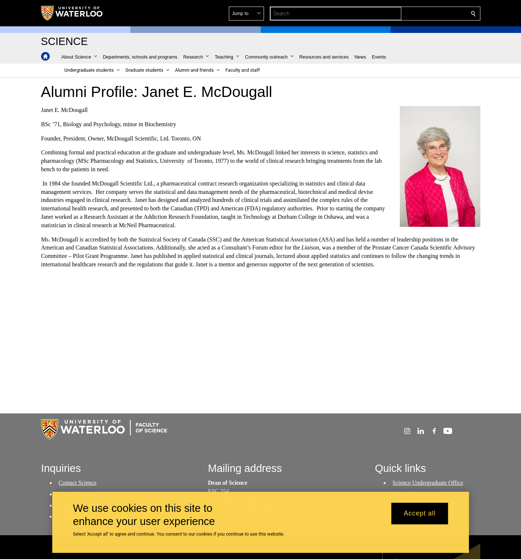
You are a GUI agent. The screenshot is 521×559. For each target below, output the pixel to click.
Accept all (420, 513)
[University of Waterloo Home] (72, 13)
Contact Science (78, 483)
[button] (420, 13)
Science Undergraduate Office (427, 483)
